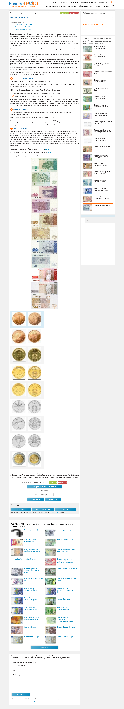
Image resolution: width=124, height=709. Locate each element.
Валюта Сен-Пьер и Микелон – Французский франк (65, 590)
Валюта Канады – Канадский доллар (100, 164)
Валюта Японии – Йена (102, 147)
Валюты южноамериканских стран (96, 31)
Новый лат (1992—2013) (22, 27)
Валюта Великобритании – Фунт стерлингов (103, 172)
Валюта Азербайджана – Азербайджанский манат (102, 131)
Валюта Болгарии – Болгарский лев (100, 97)
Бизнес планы (104, 2)
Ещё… (98, 6)
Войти (112, 2)
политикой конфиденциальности (34, 701)
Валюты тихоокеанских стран (95, 29)
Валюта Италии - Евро (31, 637)
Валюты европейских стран (94, 24)
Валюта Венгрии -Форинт (65, 539)
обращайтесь (55, 512)
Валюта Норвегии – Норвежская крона (100, 114)
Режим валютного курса (22, 29)
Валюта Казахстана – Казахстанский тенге (101, 189)
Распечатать (65, 509)
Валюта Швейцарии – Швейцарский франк (101, 156)
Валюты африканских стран (94, 22)
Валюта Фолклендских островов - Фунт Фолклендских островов (65, 560)
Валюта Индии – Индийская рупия (100, 139)
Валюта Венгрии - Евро (65, 637)
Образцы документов (86, 6)
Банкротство (72, 6)
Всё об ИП (55, 2)
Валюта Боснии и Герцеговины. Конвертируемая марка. (65, 619)
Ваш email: (44, 490)
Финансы (64, 2)
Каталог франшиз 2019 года (56, 6)
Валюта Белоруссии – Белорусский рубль (101, 64)
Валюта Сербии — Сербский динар (23, 559)
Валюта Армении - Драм (32, 530)
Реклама (106, 6)
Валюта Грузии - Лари (64, 530)
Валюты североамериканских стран (97, 27)
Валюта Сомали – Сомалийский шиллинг (102, 197)
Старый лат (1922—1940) (23, 24)
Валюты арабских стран (93, 19)
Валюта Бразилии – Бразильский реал (101, 181)
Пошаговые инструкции (89, 2)
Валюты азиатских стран (93, 17)
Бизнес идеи (74, 2)
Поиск (112, 6)
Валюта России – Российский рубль (100, 55)
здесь (47, 149)
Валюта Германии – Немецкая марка (101, 80)
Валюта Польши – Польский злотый (100, 47)
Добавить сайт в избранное (43, 509)
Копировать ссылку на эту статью (44, 487)
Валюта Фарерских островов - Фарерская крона (31, 570)
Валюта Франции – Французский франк (101, 105)
